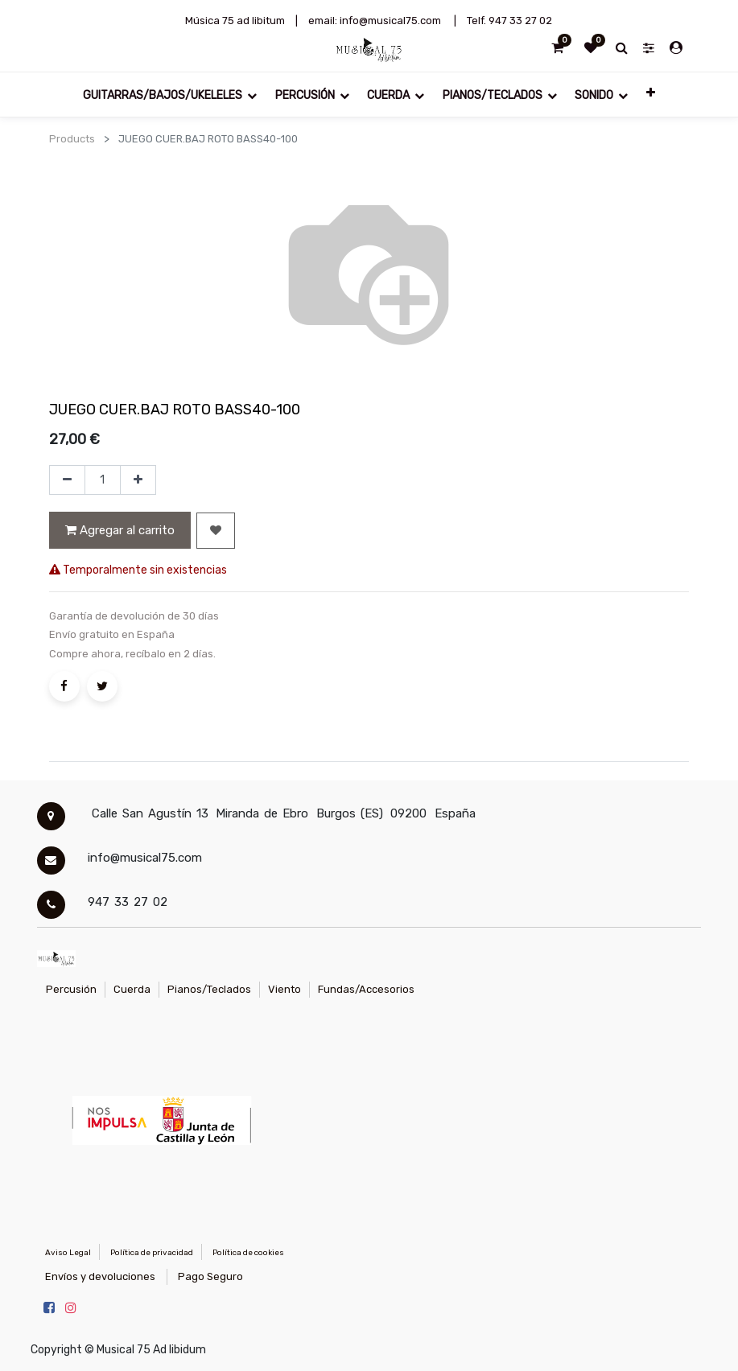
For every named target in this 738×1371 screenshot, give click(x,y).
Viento (284, 989)
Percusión (71, 989)
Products (72, 139)
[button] (650, 91)
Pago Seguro (210, 1276)
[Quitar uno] (67, 480)
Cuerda (131, 989)
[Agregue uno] (138, 480)
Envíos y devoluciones (100, 1276)
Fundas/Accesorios (366, 989)
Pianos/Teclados (209, 989)
